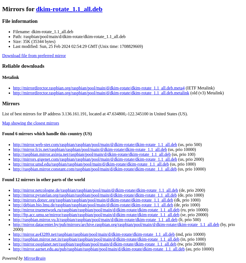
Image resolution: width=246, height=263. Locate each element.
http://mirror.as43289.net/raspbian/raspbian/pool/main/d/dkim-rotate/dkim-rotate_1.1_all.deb (94, 234)
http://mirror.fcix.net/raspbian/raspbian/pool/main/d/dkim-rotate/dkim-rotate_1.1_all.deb (90, 149)
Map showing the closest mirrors (30, 123)
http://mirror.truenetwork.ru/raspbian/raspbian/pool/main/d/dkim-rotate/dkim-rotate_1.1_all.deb (96, 210)
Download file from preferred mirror (34, 55)
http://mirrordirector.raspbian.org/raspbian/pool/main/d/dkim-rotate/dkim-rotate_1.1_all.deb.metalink (101, 93)
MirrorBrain (34, 258)
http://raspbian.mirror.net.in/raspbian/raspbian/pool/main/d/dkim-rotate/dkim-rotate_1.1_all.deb (96, 239)
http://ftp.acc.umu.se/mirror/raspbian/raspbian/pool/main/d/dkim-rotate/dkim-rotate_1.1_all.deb (96, 214)
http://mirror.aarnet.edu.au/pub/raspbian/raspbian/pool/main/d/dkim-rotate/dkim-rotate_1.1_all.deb (99, 249)
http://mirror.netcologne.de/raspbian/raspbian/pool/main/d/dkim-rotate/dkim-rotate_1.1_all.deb (95, 190)
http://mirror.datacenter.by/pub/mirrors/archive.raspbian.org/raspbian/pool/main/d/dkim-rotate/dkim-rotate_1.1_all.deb (116, 224)
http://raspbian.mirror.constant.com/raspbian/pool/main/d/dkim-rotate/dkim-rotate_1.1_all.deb (95, 169)
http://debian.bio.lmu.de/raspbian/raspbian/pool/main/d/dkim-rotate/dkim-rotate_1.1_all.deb (93, 205)
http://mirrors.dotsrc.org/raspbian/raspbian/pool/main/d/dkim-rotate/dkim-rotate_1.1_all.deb (93, 200)
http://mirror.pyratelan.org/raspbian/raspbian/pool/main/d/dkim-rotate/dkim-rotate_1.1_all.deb (95, 195)
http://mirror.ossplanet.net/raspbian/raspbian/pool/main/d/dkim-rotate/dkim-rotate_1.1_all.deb (94, 244)
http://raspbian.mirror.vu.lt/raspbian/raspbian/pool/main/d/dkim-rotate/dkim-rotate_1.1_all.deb (95, 219)
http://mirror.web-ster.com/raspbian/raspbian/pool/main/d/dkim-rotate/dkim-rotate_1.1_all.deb (95, 144)
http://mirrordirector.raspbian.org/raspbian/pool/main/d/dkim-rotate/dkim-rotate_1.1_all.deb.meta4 (99, 88)
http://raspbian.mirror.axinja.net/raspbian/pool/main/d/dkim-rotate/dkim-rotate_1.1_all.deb (92, 154)
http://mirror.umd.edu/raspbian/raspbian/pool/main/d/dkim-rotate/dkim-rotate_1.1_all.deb (91, 164)
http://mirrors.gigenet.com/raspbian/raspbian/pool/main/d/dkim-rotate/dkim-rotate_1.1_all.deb (95, 159)
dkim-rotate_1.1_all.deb (69, 9)
